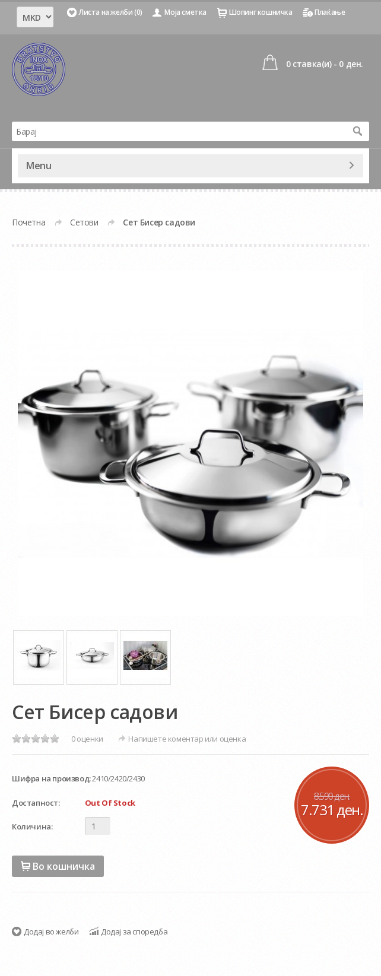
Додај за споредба (134, 931)
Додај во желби (51, 931)
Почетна (28, 222)
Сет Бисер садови (159, 222)
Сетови (84, 222)
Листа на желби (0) (110, 12)
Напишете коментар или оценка (187, 738)
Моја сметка (185, 12)
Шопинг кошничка (261, 12)
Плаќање (330, 12)
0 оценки (87, 738)
